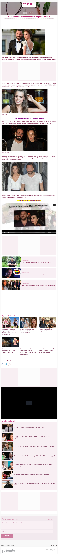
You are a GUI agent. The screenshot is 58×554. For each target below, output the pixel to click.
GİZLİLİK (7, 545)
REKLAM (2, 545)
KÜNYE (12, 545)
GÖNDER (7, 535)
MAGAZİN (25, 12)
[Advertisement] (29, 245)
